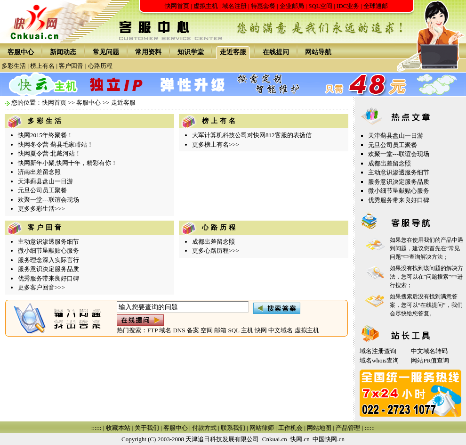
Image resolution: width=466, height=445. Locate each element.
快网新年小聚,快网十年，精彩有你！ (67, 162)
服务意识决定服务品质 (48, 268)
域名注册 (234, 5)
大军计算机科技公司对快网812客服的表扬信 (252, 135)
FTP (152, 330)
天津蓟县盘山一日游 (45, 181)
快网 (261, 330)
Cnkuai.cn (274, 439)
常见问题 (106, 52)
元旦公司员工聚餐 (42, 190)
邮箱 (220, 330)
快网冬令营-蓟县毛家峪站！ (55, 144)
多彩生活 (13, 65)
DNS (179, 330)
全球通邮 (375, 5)
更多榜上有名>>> (215, 144)
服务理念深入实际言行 (48, 260)
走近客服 (233, 52)
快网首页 (177, 5)
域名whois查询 (379, 360)
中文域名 (280, 330)
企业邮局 (292, 5)
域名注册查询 (378, 350)
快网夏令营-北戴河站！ (49, 153)
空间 (207, 330)
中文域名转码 (429, 350)
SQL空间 (320, 5)
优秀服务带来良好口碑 (48, 278)
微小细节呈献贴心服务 (48, 250)
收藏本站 (118, 427)
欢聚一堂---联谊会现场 (48, 199)
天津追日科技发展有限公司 (222, 439)
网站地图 (319, 427)
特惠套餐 (263, 5)
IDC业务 (348, 5)
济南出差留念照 (39, 171)
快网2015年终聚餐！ (45, 135)
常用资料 (148, 52)
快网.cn (300, 439)
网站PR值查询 (430, 360)
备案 (193, 330)
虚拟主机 (205, 5)
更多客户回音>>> (41, 287)
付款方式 (204, 427)
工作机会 (290, 427)
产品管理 (348, 427)
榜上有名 (42, 65)
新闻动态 (63, 52)
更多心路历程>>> (215, 250)
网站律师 (261, 427)
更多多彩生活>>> (41, 208)
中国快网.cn (329, 439)
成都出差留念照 (213, 241)
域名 (165, 330)
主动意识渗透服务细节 (48, 241)
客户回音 (71, 65)
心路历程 (100, 65)
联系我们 (233, 427)
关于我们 (147, 427)
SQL (233, 330)
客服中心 (21, 52)
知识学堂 (190, 52)
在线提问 (276, 52)
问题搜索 (437, 276)
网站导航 (318, 52)
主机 (247, 330)
